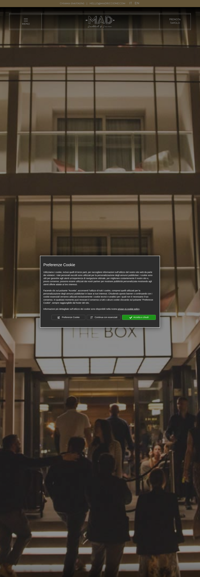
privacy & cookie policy (129, 309)
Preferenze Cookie (68, 317)
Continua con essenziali (103, 317)
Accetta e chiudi (139, 317)
